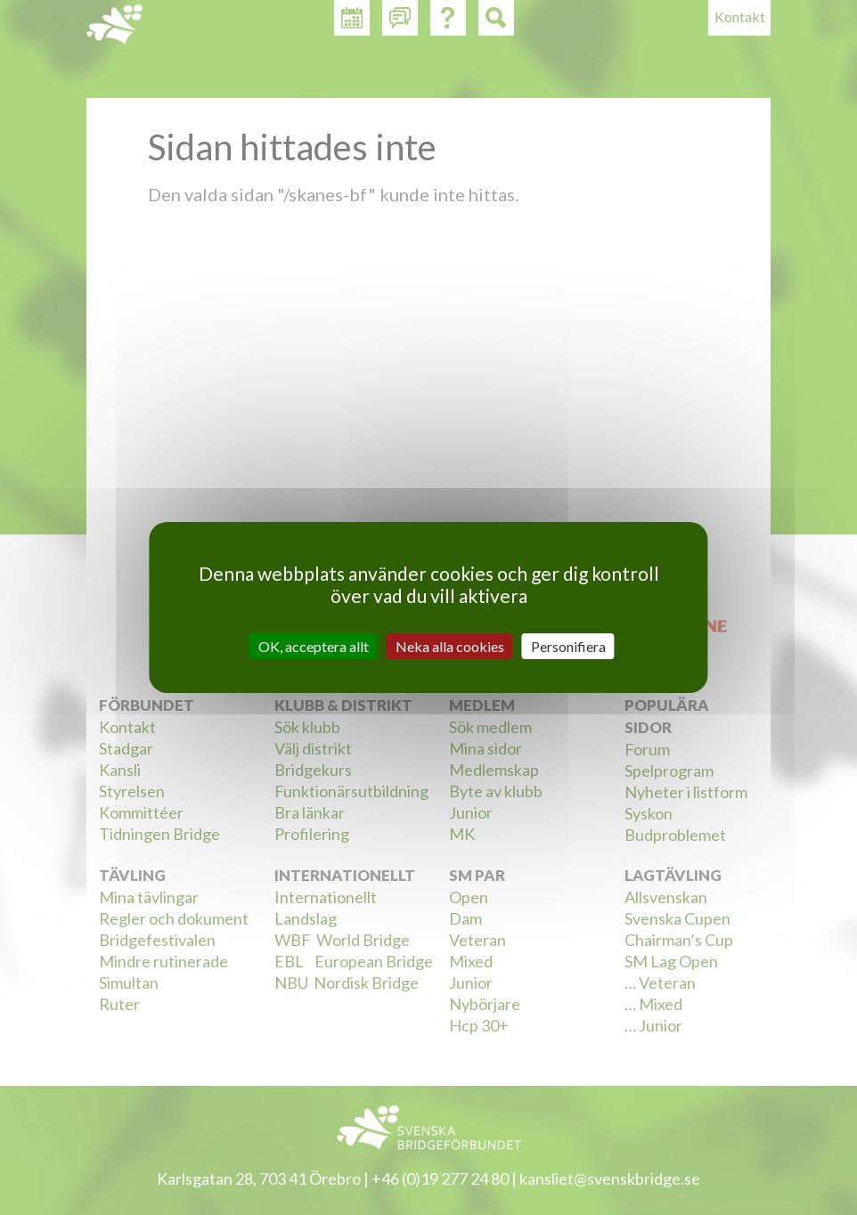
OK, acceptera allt (313, 646)
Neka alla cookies (450, 646)
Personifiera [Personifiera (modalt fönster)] (568, 646)
